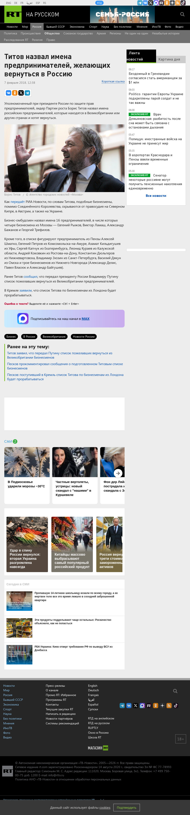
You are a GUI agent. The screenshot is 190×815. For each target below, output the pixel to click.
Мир (25, 26)
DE (15, 3)
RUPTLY (93, 728)
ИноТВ (156, 26)
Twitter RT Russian (150, 2)
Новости (12, 26)
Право (50, 40)
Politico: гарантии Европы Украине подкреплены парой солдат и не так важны (156, 98)
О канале (52, 690)
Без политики (122, 26)
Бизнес (11, 336)
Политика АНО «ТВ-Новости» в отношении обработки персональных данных (68, 779)
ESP (38, 3)
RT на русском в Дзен (172, 2)
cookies (104, 807)
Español (93, 704)
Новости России (84, 336)
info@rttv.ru (56, 775)
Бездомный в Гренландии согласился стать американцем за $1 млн (155, 77)
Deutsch (93, 690)
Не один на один (136, 33)
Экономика (77, 26)
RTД (99, 3)
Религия (37, 40)
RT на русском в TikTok (183, 2)
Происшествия (31, 33)
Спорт (93, 26)
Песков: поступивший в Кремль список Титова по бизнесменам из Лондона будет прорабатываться (65, 376)
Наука (105, 26)
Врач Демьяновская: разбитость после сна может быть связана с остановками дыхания (155, 120)
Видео (180, 26)
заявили (25, 290)
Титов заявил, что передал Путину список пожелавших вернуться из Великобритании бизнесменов (59, 355)
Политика (10, 33)
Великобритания (54, 336)
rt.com (43, 767)
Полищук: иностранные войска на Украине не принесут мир (155, 140)
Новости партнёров (59, 718)
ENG (8, 3)
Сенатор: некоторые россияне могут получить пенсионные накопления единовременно (155, 181)
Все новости (156, 195)
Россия (36, 26)
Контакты (52, 704)
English (92, 686)
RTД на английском (101, 718)
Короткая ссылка (113, 81)
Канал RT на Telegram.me (139, 2)
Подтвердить (126, 807)
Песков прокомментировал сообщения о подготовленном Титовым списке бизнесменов (65, 365)
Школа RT (94, 737)
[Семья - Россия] (122, 14)
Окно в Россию (98, 732)
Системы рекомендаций (62, 723)
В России (29, 336)
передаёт (18, 201)
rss (177, 2)
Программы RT (56, 700)
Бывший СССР (55, 26)
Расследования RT (16, 40)
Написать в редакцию (61, 714)
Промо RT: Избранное (61, 695)
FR (22, 3)
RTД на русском (99, 723)
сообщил (30, 276)
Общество (52, 33)
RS (44, 3)
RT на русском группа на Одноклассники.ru (166, 2)
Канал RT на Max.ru (156, 2)
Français (93, 695)
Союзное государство (78, 33)
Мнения (142, 26)
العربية (30, 3)
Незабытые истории (165, 33)
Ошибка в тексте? (16, 303)
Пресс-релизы (55, 685)
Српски (93, 709)
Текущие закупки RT (59, 709)
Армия (101, 33)
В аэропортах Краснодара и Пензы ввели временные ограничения (150, 159)
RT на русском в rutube (161, 2)
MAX (85, 318)
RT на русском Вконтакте (145, 2)
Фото (168, 26)
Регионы (115, 33)
